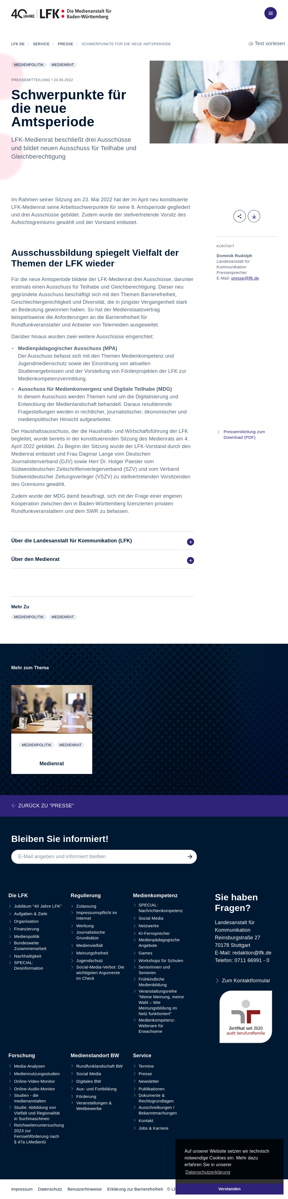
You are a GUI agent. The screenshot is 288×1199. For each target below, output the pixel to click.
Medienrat (64, 65)
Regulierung (86, 895)
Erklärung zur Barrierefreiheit (135, 1189)
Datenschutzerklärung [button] (207, 1172)
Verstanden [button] (229, 1189)
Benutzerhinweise (85, 1189)
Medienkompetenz (155, 895)
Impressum (22, 1189)
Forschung (21, 1055)
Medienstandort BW (95, 1055)
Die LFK (18, 895)
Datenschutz (50, 1189)
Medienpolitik (30, 65)
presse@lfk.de (245, 278)
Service (142, 1055)
